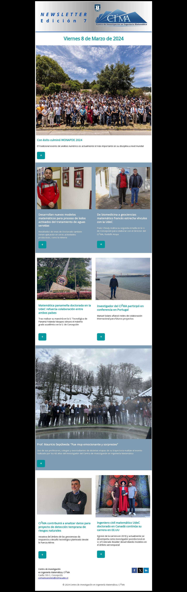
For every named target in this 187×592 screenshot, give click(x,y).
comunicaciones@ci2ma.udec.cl (53, 577)
